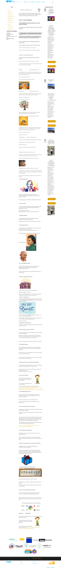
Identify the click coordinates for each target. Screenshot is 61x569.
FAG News (9, 24)
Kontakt (21, 561)
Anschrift (21, 563)
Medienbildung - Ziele (11, 16)
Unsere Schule (10, 11)
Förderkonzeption (10, 22)
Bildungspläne (10, 20)
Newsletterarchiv (35, 563)
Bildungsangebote (11, 18)
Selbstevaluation (10, 27)
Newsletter (34, 561)
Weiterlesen (52, 62)
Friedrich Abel (10, 13)
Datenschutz (35, 558)
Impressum (40, 558)
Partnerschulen (10, 29)
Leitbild (9, 9)
